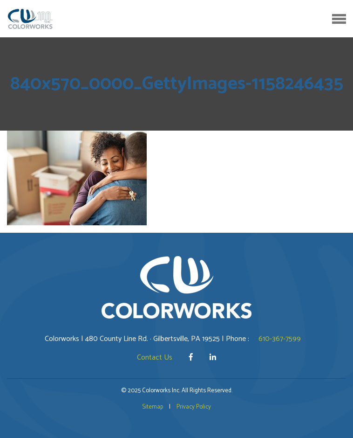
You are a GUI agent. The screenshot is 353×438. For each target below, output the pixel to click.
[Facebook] (192, 357)
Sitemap (152, 407)
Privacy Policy (193, 407)
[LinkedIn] (213, 357)
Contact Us (154, 357)
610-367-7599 (279, 339)
